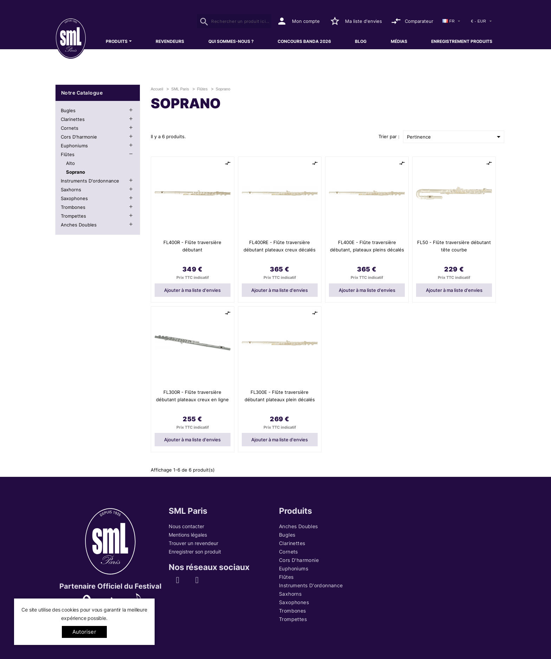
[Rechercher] (234, 21)
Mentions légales (188, 535)
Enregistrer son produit (195, 552)
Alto (70, 163)
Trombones (73, 207)
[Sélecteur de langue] (452, 21)
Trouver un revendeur (193, 543)
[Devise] (482, 21)
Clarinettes (73, 119)
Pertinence (455, 137)
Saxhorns (71, 189)
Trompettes (73, 216)
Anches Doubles (79, 225)
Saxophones (74, 198)
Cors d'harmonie (79, 137)
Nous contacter (186, 526)
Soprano (75, 172)
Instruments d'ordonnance (90, 181)
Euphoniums (74, 145)
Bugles (68, 110)
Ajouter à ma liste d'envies (192, 290)
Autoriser (84, 631)
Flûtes (67, 154)
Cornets (69, 128)
